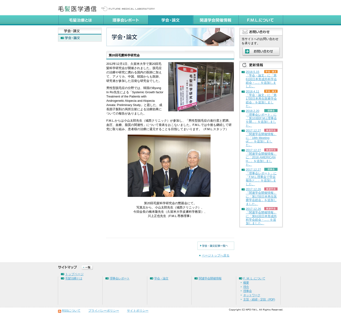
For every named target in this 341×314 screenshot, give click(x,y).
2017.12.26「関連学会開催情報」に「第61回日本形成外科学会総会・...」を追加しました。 (261, 216)
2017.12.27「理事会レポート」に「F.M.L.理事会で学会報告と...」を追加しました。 (261, 177)
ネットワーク (251, 295)
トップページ (74, 274)
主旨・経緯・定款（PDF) (259, 299)
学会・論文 (161, 278)
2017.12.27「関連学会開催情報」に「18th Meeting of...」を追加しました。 (261, 138)
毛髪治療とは (73, 278)
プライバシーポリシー (103, 310)
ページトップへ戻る (215, 255)
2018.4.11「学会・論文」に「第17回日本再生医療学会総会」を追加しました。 (261, 99)
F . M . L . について (254, 278)
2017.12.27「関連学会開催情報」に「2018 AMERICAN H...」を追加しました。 (261, 157)
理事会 (247, 291)
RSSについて (71, 310)
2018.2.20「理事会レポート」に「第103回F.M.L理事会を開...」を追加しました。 (261, 118)
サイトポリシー (137, 310)
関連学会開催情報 (210, 278)
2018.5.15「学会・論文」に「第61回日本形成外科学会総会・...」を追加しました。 (261, 79)
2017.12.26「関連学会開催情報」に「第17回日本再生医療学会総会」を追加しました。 (261, 196)
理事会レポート (120, 278)
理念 (246, 287)
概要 (246, 282)
